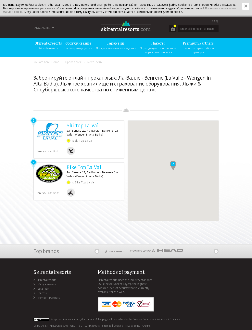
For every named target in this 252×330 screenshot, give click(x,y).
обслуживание (46, 284)
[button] (173, 166)
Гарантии (43, 289)
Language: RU (41, 28)
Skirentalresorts (47, 280)
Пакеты (42, 293)
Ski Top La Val (83, 126)
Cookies (118, 325)
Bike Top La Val (84, 167)
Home (55, 62)
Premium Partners (48, 297)
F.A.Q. (215, 21)
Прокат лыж (73, 62)
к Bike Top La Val (83, 182)
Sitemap (106, 325)
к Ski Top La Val (82, 140)
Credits (146, 325)
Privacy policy (132, 325)
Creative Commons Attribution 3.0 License (156, 319)
